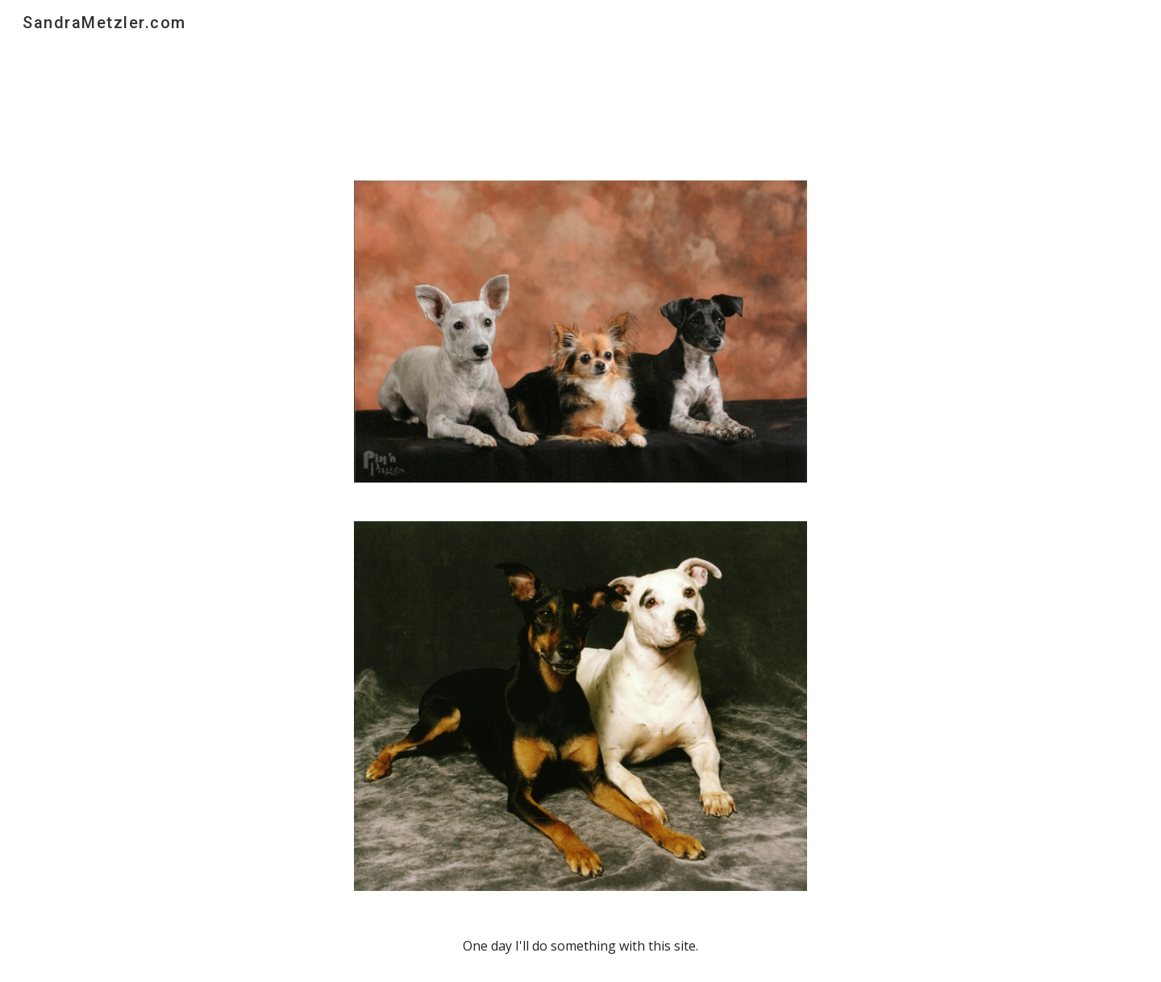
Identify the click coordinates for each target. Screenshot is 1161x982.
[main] (580, 946)
